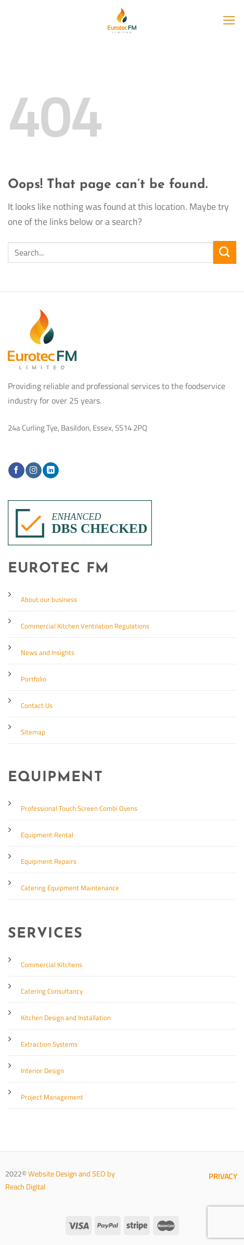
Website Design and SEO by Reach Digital (60, 1180)
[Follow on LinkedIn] (50, 470)
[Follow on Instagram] (33, 470)
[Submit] (224, 252)
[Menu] (229, 20)
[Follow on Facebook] (16, 470)
